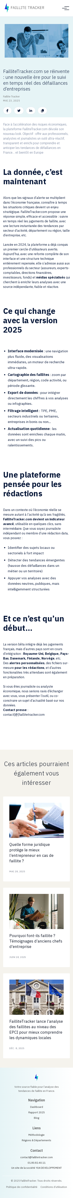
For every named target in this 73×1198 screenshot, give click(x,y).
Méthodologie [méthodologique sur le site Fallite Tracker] (36, 1135)
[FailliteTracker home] (36, 1078)
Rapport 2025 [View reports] (36, 1112)
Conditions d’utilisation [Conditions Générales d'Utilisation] (53, 1187)
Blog (36, 1118)
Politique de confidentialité (21, 1187)
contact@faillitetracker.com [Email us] (36, 1157)
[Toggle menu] (64, 8)
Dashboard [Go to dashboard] (36, 1107)
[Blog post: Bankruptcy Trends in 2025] (36, 839)
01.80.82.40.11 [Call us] (37, 1162)
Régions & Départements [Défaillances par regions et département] (36, 1140)
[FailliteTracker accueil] (24, 8)
